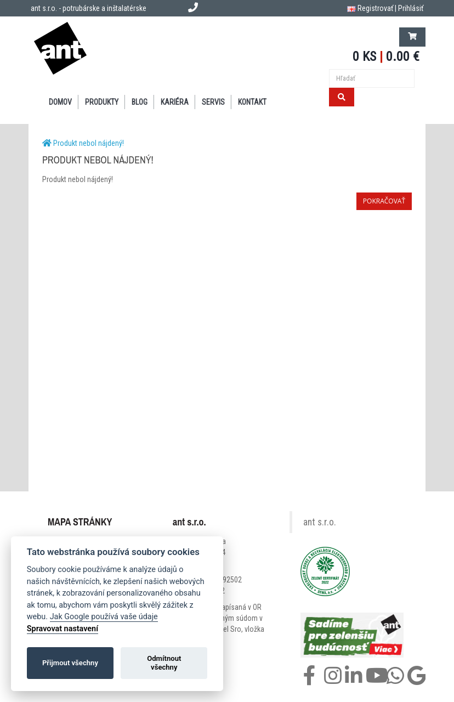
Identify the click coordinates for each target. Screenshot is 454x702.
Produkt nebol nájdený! (88, 143)
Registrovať (375, 8)
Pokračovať (384, 201)
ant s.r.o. (319, 522)
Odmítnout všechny (164, 662)
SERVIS (213, 102)
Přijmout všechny (70, 663)
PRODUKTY (101, 102)
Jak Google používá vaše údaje (104, 616)
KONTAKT (252, 102)
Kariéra (175, 102)
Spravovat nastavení (62, 628)
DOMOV (60, 102)
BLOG (139, 102)
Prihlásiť (410, 8)
